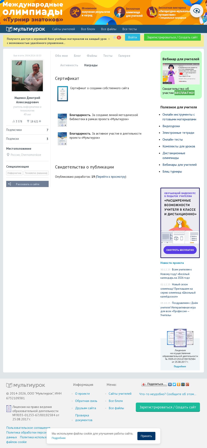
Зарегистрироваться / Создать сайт (172, 37)
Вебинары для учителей (179, 164)
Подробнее (59, 438)
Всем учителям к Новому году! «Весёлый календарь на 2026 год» (176, 274)
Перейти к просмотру (110, 177)
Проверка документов (84, 417)
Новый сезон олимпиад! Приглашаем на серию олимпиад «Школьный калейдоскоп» (178, 290)
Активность (69, 65)
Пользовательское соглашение (28, 427)
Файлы (92, 55)
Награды (90, 65)
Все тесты (129, 29)
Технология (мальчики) (36, 173)
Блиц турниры (172, 171)
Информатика (14, 173)
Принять (146, 436)
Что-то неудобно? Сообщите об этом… (167, 394)
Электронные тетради (178, 132)
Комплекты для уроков (178, 146)
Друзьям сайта (85, 408)
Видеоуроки (171, 126)
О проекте (82, 393)
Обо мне (61, 55)
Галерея (124, 55)
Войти (132, 37)
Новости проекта (172, 263)
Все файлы (108, 29)
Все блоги (88, 29)
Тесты (107, 55)
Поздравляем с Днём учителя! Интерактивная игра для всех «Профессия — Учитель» (179, 309)
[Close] (109, 39)
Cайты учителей (63, 29)
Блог (77, 55)
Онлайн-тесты (172, 139)
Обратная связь (86, 401)
